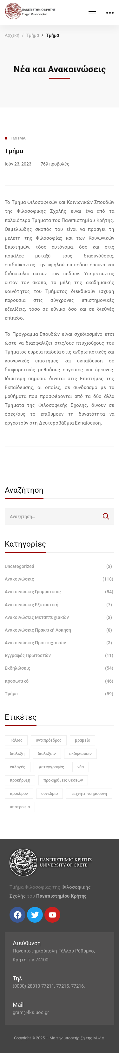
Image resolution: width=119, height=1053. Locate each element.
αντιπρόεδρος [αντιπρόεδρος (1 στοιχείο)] (49, 740)
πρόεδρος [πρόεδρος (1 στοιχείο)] (19, 793)
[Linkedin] (28, 925)
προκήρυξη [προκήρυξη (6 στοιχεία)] (20, 780)
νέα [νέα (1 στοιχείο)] (80, 766)
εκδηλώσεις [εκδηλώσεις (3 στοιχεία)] (80, 753)
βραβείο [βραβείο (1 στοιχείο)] (82, 740)
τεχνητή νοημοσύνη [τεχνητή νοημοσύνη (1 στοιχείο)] (89, 793)
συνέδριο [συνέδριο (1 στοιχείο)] (49, 793)
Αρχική (12, 35)
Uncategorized (59, 566)
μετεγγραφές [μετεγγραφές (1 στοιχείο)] (51, 766)
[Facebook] (9, 925)
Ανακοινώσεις (59, 579)
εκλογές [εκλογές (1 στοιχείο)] (17, 766)
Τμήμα (32, 35)
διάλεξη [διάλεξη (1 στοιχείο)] (17, 753)
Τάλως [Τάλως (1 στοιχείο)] (16, 740)
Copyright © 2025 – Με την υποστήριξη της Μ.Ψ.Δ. (59, 1038)
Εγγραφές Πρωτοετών (59, 655)
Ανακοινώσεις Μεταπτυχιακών (59, 617)
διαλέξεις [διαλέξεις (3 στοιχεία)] (47, 753)
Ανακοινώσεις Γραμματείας (59, 592)
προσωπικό (59, 681)
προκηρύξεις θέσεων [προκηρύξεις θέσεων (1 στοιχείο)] (63, 780)
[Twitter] (15, 925)
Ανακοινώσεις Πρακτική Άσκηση (59, 630)
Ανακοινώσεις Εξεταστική (59, 605)
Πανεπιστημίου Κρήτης (61, 896)
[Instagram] (22, 925)
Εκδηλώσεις (59, 668)
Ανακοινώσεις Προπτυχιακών (59, 643)
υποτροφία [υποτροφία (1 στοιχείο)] (20, 806)
